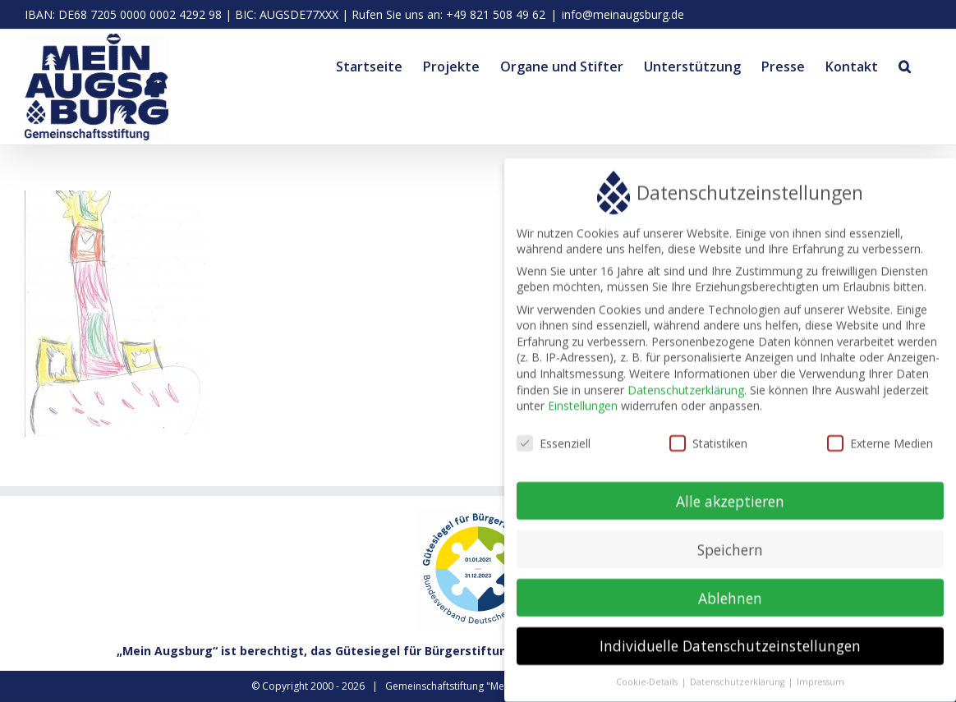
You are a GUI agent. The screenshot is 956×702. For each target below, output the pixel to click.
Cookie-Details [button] (648, 687)
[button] (905, 64)
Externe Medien (880, 449)
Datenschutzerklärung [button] (738, 687)
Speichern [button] (730, 554)
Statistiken (708, 449)
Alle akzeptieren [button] (730, 506)
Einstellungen (583, 411)
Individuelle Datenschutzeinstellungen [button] (730, 651)
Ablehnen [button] (730, 603)
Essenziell (554, 449)
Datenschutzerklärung (685, 394)
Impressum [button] (820, 687)
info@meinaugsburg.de (623, 14)
